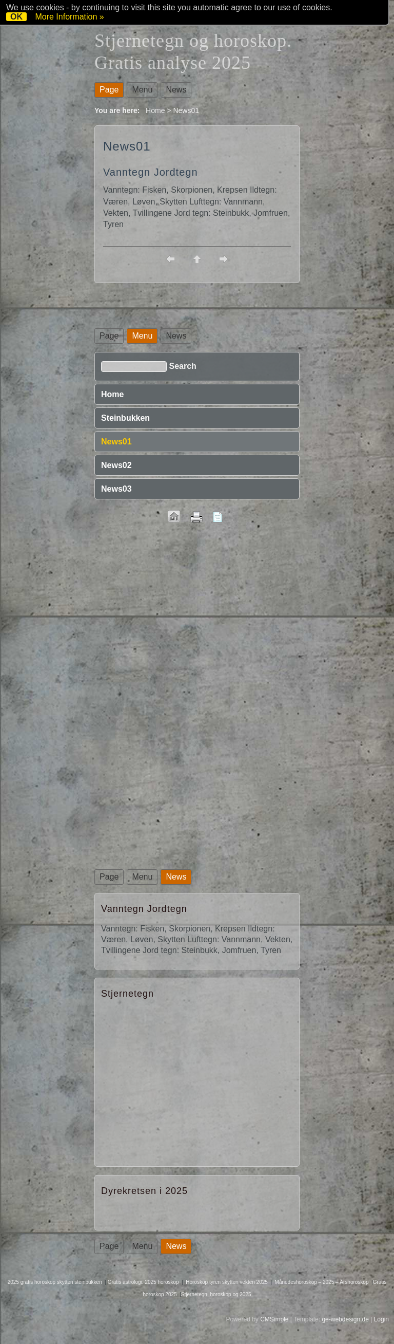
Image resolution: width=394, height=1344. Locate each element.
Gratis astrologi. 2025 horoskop (143, 1282)
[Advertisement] (197, 611)
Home (155, 110)
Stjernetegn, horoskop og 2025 (216, 1294)
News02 (116, 465)
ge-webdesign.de (345, 1319)
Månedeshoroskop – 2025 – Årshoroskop (322, 1282)
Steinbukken (125, 418)
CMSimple (274, 1319)
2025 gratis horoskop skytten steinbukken (55, 1282)
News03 (116, 488)
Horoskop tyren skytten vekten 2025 (227, 1282)
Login (381, 1319)
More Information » (69, 16)
